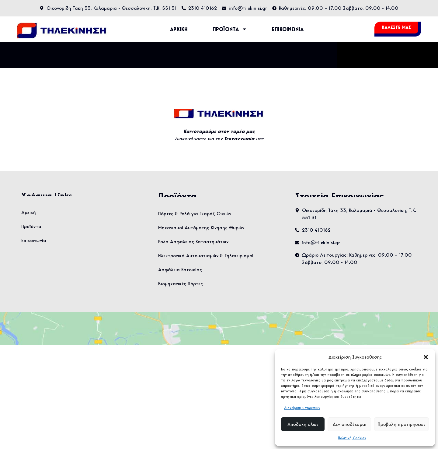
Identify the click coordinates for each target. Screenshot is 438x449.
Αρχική (28, 212)
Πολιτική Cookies (352, 438)
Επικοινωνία (33, 240)
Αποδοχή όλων (302, 424)
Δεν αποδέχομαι (349, 424)
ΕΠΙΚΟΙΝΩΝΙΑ (288, 29)
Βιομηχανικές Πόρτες (180, 283)
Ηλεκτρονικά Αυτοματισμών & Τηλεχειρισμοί (205, 255)
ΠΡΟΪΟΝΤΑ (230, 29)
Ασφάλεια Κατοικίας (180, 269)
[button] (426, 357)
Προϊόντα (31, 226)
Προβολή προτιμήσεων (401, 424)
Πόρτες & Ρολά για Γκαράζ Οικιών (194, 213)
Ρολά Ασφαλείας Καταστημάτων (193, 241)
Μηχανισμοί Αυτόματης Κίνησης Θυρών (201, 227)
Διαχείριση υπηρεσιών (302, 407)
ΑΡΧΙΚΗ (179, 29)
